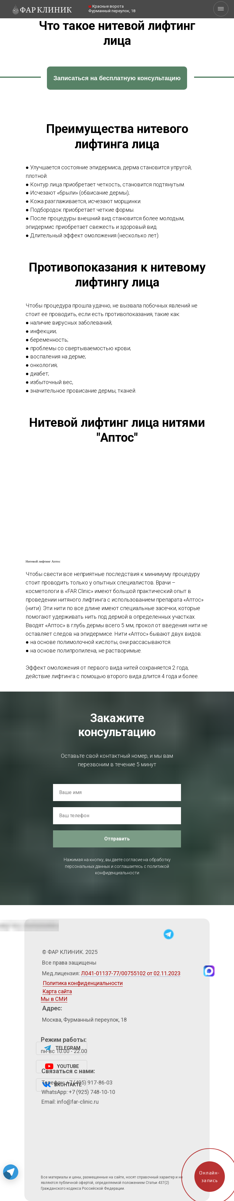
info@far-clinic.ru (78, 1102)
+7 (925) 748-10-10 (92, 1092)
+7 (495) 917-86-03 (89, 1082)
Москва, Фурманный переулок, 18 (84, 1019)
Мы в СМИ (54, 999)
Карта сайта (57, 991)
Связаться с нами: (68, 1071)
